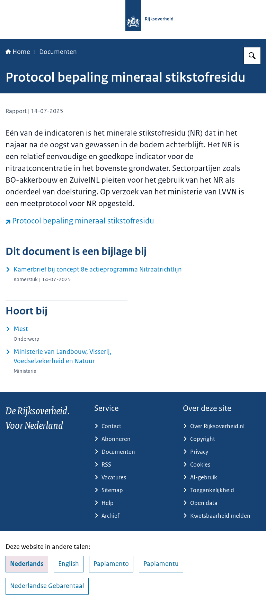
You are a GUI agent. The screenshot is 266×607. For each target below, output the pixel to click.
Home (18, 52)
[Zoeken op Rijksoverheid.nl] (252, 55)
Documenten (58, 52)
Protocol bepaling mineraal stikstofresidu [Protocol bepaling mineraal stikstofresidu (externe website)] (80, 221)
